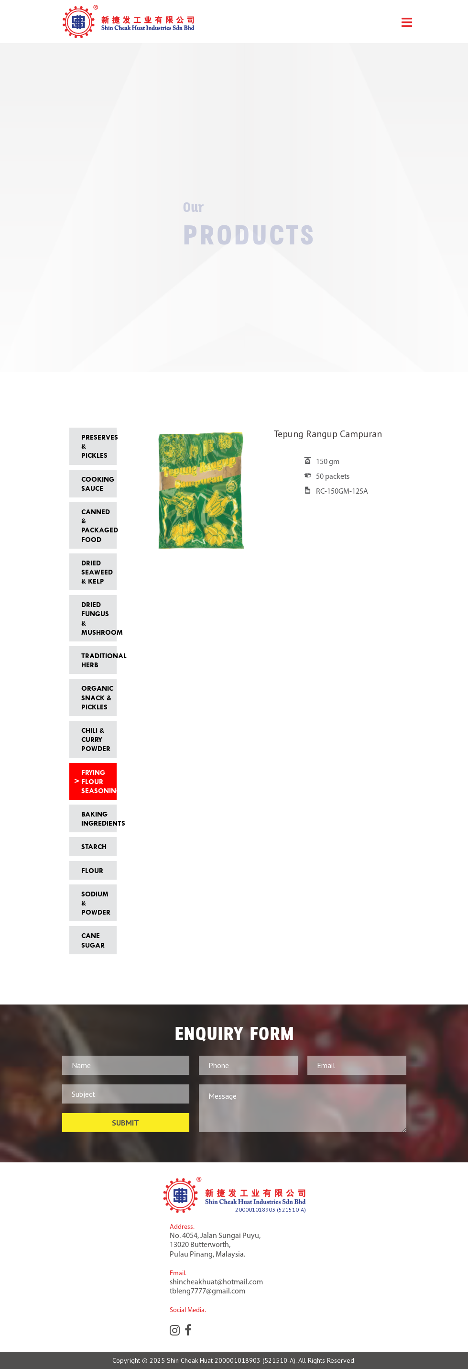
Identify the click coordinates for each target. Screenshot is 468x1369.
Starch (94, 846)
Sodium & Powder (95, 902)
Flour (92, 870)
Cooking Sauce (96, 484)
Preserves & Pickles (96, 446)
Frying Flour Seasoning (96, 781)
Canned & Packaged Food (96, 525)
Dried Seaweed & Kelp (96, 571)
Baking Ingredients (96, 818)
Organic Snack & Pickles (96, 697)
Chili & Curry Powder (95, 739)
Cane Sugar (93, 940)
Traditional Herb (96, 660)
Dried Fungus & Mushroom (96, 618)
